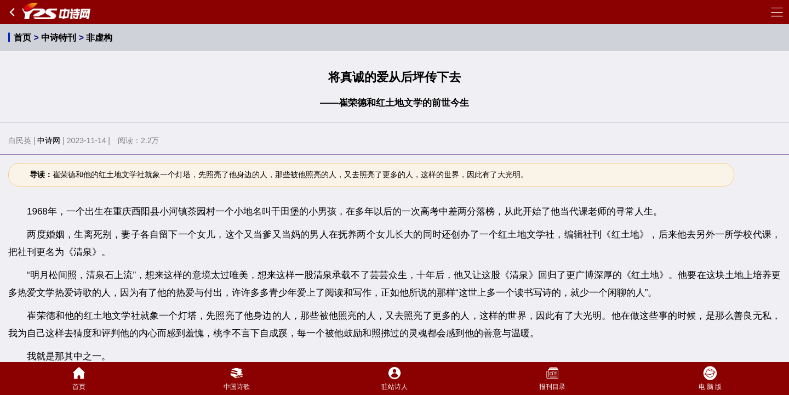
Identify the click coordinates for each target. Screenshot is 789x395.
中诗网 (48, 140)
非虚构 (99, 37)
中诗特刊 (58, 37)
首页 (22, 37)
